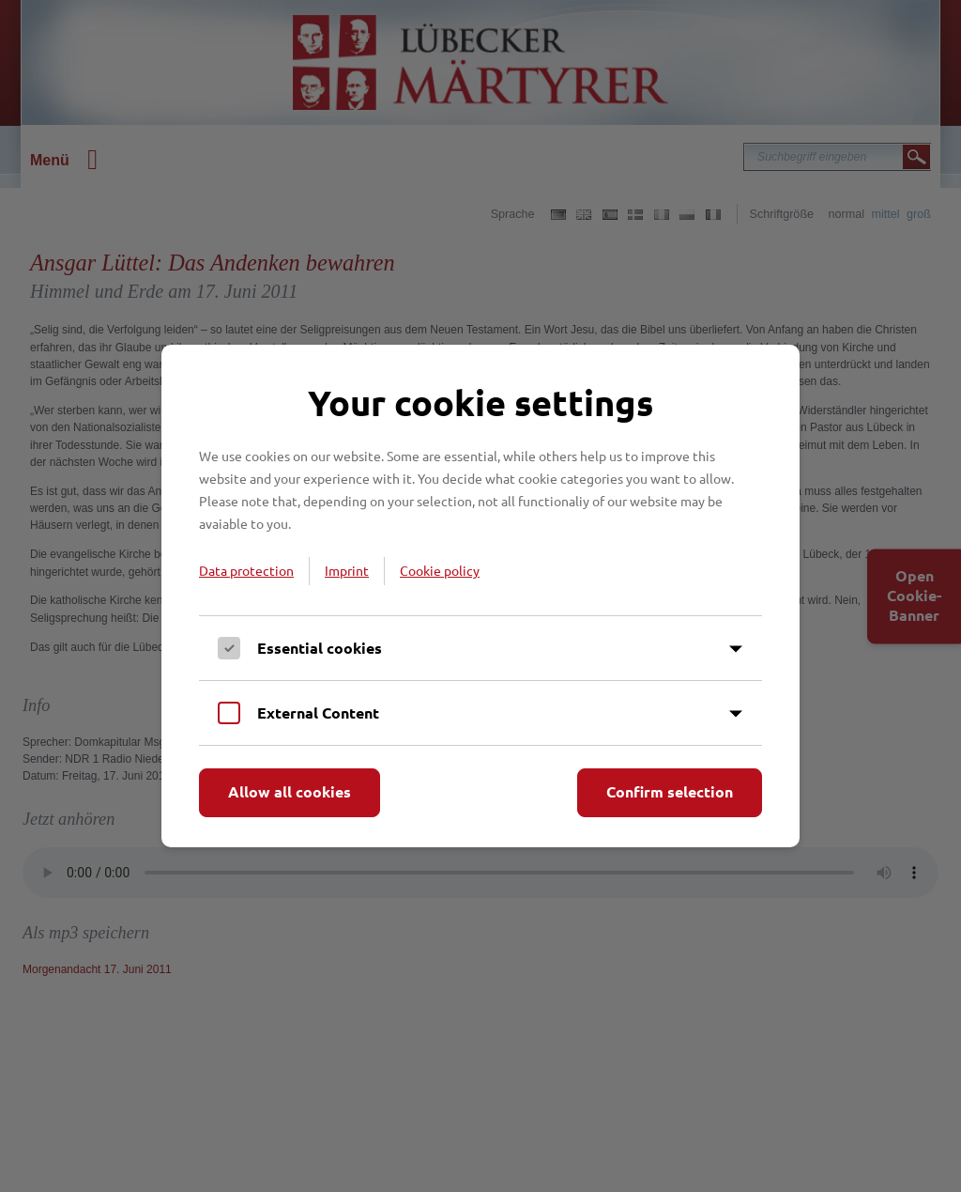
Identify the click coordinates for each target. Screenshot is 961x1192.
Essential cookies (319, 648)
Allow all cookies (289, 791)
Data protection (246, 570)
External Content (318, 712)
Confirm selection (669, 791)
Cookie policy (440, 570)
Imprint (347, 570)
